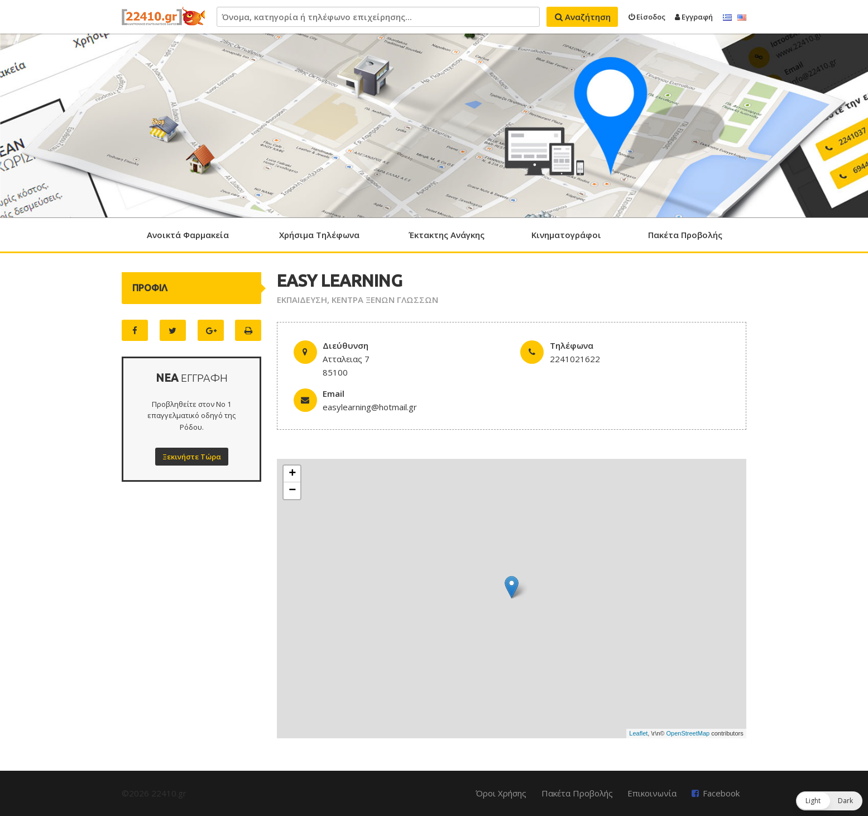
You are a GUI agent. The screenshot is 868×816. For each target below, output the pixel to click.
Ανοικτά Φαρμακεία (188, 234)
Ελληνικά (727, 17)
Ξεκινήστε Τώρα (191, 457)
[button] (829, 800)
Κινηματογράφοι (566, 234)
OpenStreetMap (688, 733)
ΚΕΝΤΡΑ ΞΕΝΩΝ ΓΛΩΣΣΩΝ (385, 299)
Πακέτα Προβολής (685, 234)
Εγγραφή (694, 17)
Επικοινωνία (652, 793)
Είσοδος (647, 17)
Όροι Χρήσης (501, 793)
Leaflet (638, 733)
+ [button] (292, 474)
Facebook (721, 793)
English (741, 17)
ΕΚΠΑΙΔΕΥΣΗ (302, 299)
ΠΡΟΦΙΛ (149, 288)
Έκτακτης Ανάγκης (447, 234)
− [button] (292, 490)
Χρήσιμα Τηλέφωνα (319, 234)
